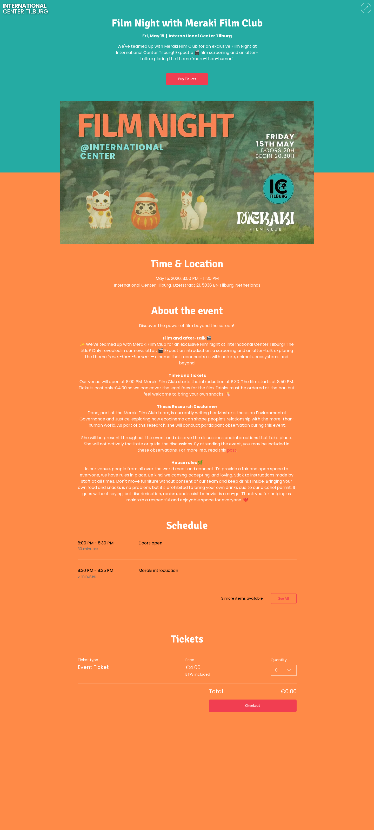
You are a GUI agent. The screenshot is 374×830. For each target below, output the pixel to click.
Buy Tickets (187, 79)
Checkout (252, 705)
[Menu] (366, 8)
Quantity (279, 660)
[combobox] (284, 670)
